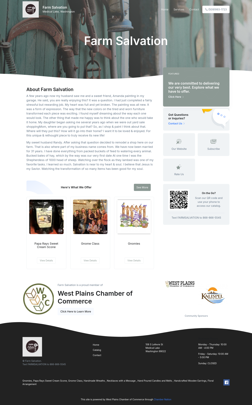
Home (164, 9)
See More (142, 187)
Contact (194, 9)
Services (178, 9)
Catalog (97, 350)
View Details (46, 260)
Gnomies (134, 243)
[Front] (31, 9)
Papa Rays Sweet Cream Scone (46, 245)
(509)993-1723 (216, 9)
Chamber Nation (162, 399)
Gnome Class (90, 243)
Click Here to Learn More (75, 311)
